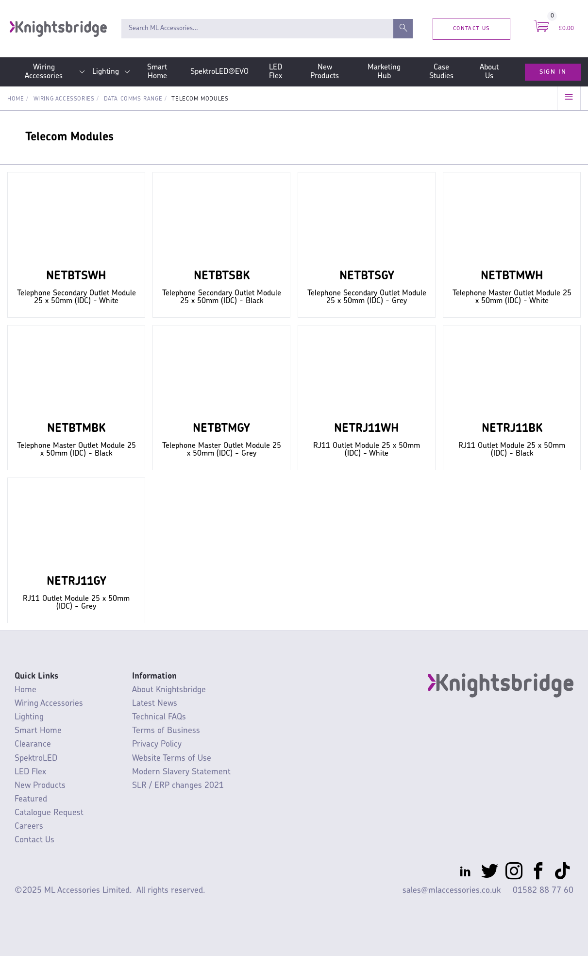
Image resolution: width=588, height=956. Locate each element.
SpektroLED (36, 758)
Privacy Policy (157, 744)
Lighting (105, 72)
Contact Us (471, 28)
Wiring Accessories (44, 72)
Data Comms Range (133, 99)
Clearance (33, 744)
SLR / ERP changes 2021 (178, 786)
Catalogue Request (49, 813)
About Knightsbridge (169, 690)
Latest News (154, 704)
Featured (31, 799)
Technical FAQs (159, 717)
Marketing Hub (384, 72)
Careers (29, 826)
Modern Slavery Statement (181, 772)
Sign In (552, 72)
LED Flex (275, 72)
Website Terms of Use (171, 758)
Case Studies (441, 72)
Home (15, 99)
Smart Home (157, 72)
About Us (489, 72)
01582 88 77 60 (543, 891)
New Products (324, 72)
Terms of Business (166, 731)
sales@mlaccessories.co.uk (452, 891)
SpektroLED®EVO (219, 72)
